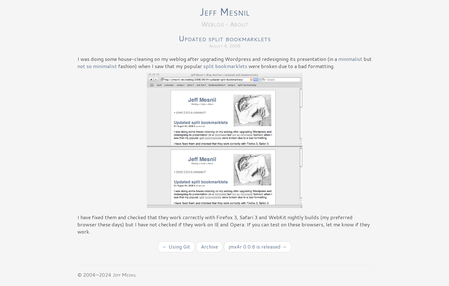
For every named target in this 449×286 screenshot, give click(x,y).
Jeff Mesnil (224, 12)
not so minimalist (97, 66)
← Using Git (176, 246)
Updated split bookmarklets (225, 38)
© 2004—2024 (94, 274)
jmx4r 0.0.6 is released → (258, 246)
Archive (209, 246)
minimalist (350, 58)
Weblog (212, 24)
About (239, 24)
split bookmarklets (225, 66)
